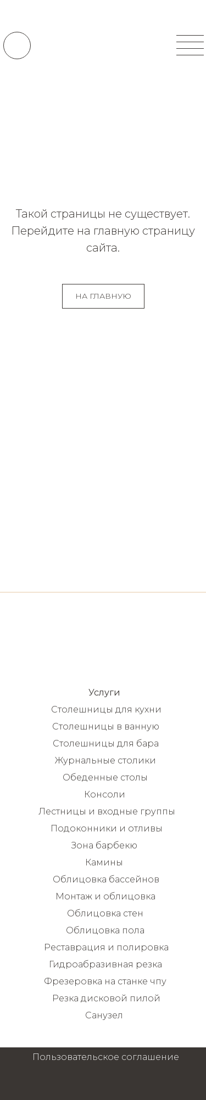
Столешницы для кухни (106, 709)
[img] (103, 45)
